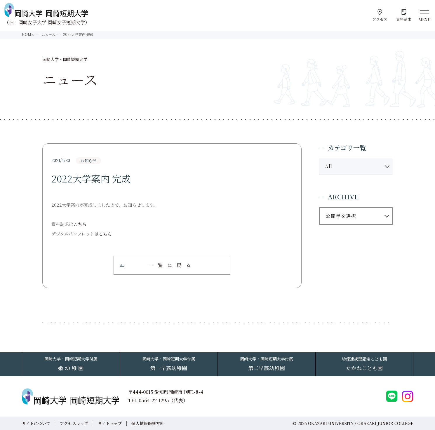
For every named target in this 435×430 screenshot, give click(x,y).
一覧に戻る (172, 265)
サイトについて (36, 423)
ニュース (48, 34)
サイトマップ (110, 423)
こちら (79, 224)
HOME (28, 34)
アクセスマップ (74, 423)
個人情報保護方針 (147, 423)
